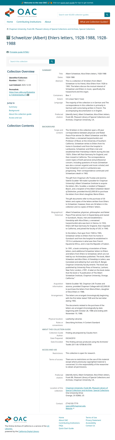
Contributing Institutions (29, 21)
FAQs (61, 425)
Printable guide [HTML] (19, 52)
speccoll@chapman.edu (76, 406)
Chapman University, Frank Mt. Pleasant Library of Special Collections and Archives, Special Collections (52, 29)
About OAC (63, 420)
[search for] (81, 14)
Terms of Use (91, 417)
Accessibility (91, 423)
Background (14, 110)
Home (10, 21)
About (48, 21)
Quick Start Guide (66, 428)
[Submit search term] (107, 14)
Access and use (15, 117)
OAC (21, 12)
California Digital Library (29, 431)
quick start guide (67, 2)
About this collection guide (20, 114)
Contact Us (90, 425)
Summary (13, 107)
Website (69, 408)
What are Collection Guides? (94, 21)
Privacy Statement (93, 420)
